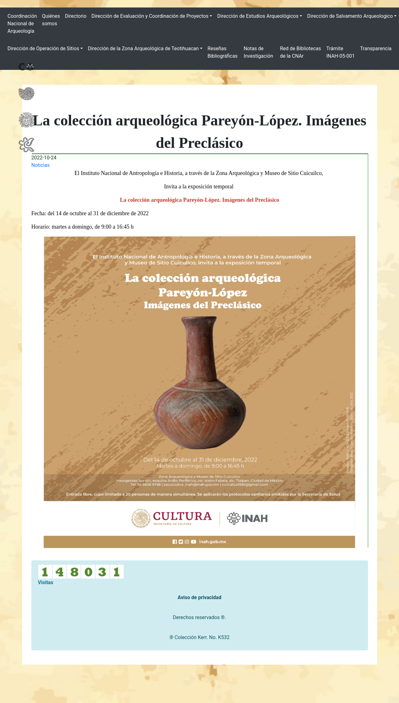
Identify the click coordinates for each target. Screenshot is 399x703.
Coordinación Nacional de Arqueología (22, 23)
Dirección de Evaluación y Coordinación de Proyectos (150, 16)
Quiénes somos (51, 20)
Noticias (40, 165)
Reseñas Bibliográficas (222, 52)
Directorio (75, 16)
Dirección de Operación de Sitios (43, 48)
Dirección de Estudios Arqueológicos (257, 16)
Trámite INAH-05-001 (340, 52)
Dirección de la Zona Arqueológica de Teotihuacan (143, 48)
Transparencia (376, 48)
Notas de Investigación (258, 52)
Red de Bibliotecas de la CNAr (300, 52)
